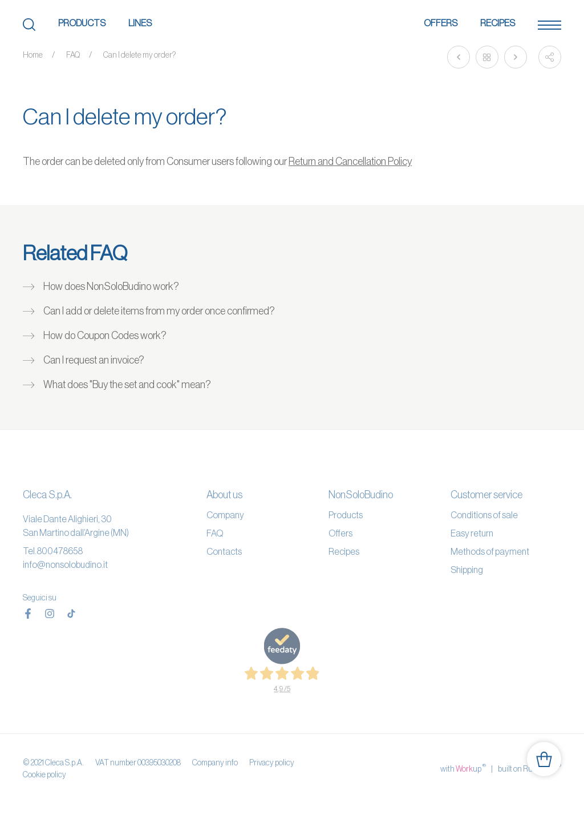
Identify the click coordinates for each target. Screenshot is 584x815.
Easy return (472, 533)
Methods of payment (490, 551)
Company (225, 515)
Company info (215, 762)
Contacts (224, 551)
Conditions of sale (484, 515)
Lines (140, 23)
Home (33, 54)
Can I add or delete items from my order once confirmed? (159, 311)
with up (463, 768)
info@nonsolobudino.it (65, 564)
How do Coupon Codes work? (105, 335)
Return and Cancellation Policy (350, 161)
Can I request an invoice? (93, 360)
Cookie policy (44, 774)
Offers (440, 23)
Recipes (497, 23)
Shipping (467, 569)
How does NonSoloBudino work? (111, 286)
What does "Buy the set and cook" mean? (127, 384)
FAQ (73, 54)
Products (82, 23)
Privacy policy (271, 762)
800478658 (59, 551)
